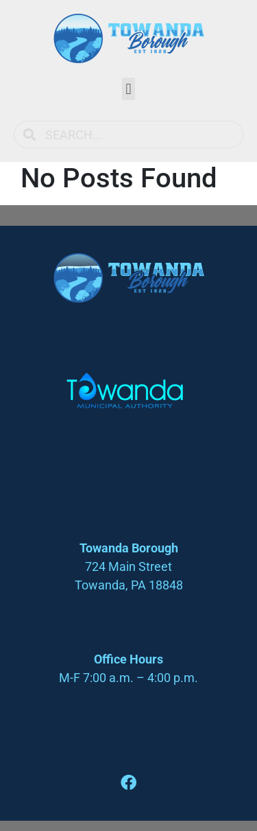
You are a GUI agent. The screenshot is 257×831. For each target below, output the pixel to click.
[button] (128, 89)
